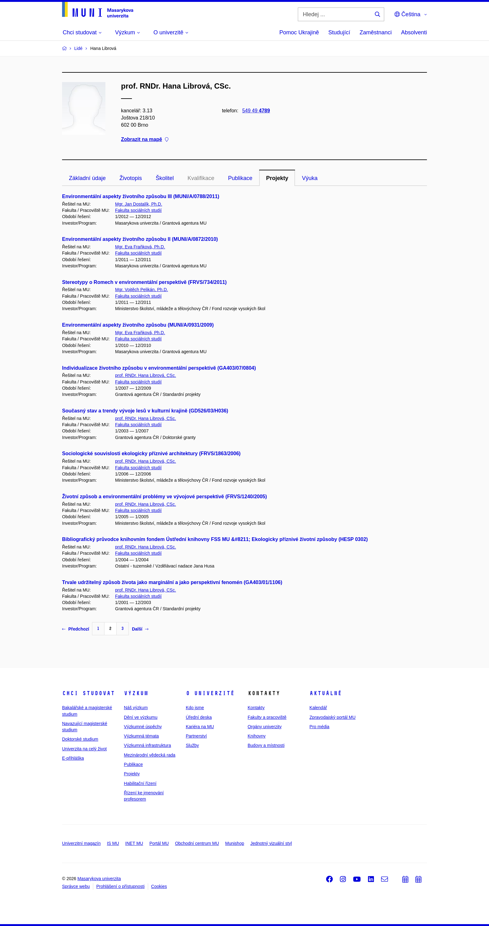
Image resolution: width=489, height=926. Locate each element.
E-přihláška (73, 758)
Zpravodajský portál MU (332, 717)
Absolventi (414, 32)
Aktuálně (325, 693)
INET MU (134, 843)
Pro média (319, 726)
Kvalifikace (200, 178)
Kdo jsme (195, 707)
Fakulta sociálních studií (138, 210)
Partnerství (196, 735)
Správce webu (76, 886)
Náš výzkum (136, 707)
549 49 (256, 110)
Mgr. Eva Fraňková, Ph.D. (140, 246)
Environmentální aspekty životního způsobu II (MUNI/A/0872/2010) (140, 239)
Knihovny (257, 735)
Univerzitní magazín (81, 843)
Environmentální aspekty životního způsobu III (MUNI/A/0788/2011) (140, 196)
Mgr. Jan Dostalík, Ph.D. (138, 204)
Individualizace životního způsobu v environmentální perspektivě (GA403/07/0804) (159, 368)
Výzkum (136, 693)
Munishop (234, 843)
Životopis (130, 178)
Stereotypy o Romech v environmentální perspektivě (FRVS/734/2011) (144, 282)
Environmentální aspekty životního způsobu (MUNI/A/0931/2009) (138, 325)
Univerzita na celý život (84, 748)
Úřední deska (199, 717)
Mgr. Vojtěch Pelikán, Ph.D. (141, 289)
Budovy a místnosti (266, 745)
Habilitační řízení (140, 783)
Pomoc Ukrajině (299, 32)
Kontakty (256, 707)
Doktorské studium (80, 739)
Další (140, 628)
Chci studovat (88, 693)
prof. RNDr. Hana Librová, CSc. (145, 375)
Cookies (159, 886)
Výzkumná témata (141, 735)
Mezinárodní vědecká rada (149, 755)
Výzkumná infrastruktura (147, 745)
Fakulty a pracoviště (267, 717)
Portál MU (159, 843)
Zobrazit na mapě (144, 139)
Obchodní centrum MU (197, 843)
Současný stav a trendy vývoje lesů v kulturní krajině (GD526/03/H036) (145, 410)
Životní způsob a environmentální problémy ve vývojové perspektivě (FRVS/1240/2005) (164, 496)
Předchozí (75, 628)
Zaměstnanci (376, 32)
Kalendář (318, 707)
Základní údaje (87, 178)
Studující (339, 32)
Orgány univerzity (265, 726)
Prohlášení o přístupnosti (120, 886)
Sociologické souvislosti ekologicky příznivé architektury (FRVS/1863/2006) (151, 453)
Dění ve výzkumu (140, 717)
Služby (192, 745)
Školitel (165, 178)
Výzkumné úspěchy (143, 726)
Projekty (277, 178)
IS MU (113, 843)
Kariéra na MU (200, 726)
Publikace (240, 178)
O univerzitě (210, 693)
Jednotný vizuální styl (271, 843)
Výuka (309, 178)
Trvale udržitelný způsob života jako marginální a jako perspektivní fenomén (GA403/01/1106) (172, 582)
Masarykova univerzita (99, 878)
